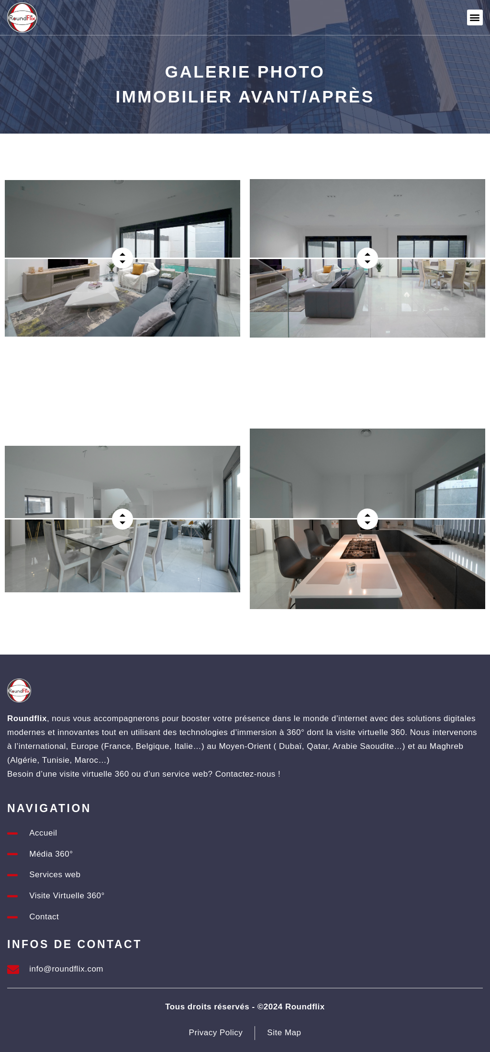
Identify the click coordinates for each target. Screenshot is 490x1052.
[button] (475, 17)
